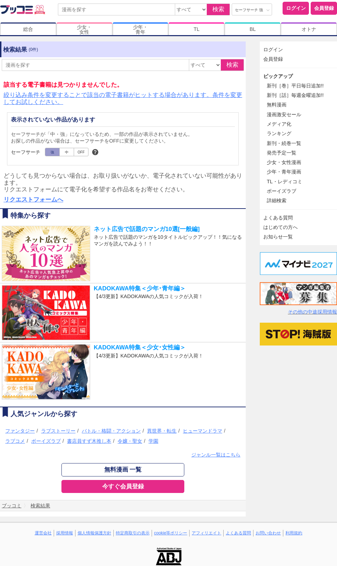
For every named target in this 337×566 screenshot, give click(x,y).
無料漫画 (276, 104)
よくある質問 (278, 218)
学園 (153, 441)
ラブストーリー (58, 431)
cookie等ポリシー (170, 533)
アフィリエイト (206, 533)
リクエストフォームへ (33, 199)
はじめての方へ (280, 227)
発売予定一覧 (281, 153)
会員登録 (324, 8)
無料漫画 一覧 (123, 469)
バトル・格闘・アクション (111, 431)
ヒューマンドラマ (202, 431)
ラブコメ (15, 441)
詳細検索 (276, 200)
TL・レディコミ (284, 181)
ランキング (279, 133)
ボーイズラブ (46, 441)
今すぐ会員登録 (123, 486)
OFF (81, 152)
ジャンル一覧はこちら (215, 455)
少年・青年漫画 (284, 172)
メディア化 (279, 124)
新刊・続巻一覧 (284, 143)
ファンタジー (20, 431)
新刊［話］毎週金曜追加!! (295, 95)
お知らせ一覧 (278, 236)
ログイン (296, 8)
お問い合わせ (268, 533)
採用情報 (64, 533)
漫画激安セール (284, 114)
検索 (218, 9)
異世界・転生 (162, 431)
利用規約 (293, 533)
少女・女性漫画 (284, 162)
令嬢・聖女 (130, 441)
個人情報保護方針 (94, 533)
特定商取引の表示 (133, 533)
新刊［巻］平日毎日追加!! (295, 85)
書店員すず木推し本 (89, 441)
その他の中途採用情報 (312, 312)
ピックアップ (278, 76)
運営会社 (43, 533)
